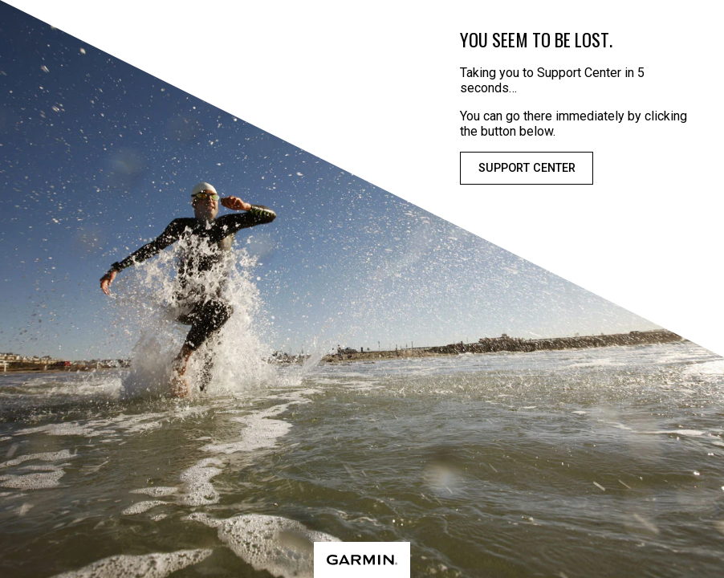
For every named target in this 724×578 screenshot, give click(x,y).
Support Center (527, 168)
